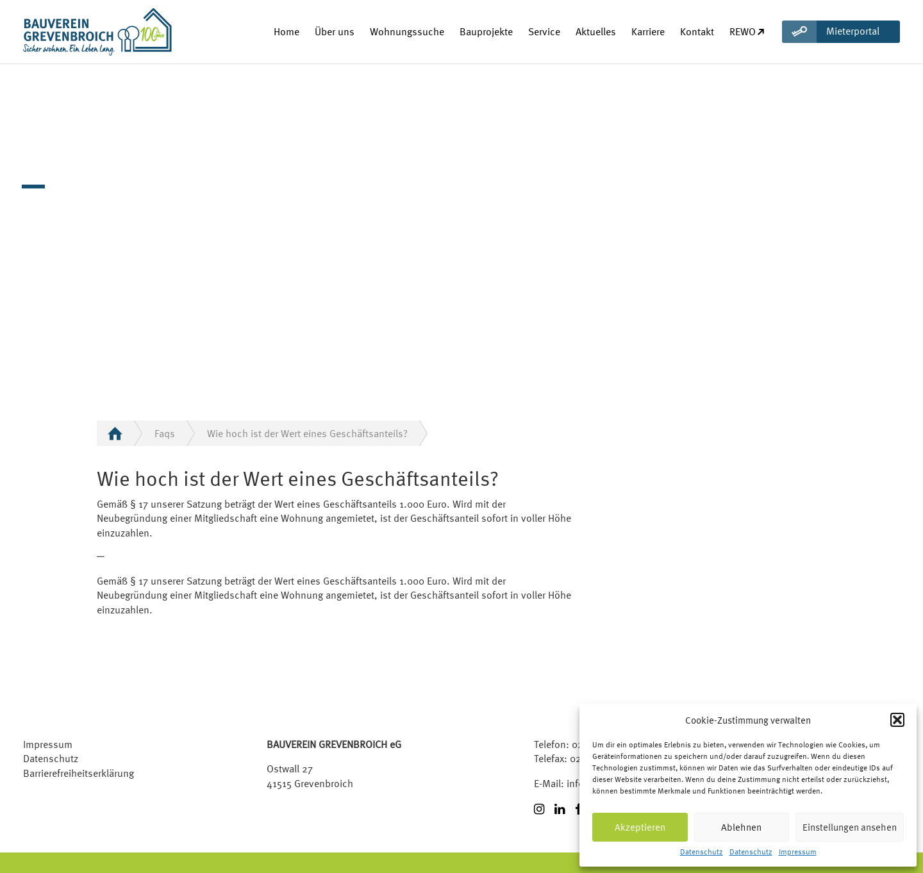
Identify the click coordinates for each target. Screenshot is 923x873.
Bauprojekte (486, 31)
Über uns (334, 31)
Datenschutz (701, 852)
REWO (747, 31)
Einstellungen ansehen (849, 827)
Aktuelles (596, 31)
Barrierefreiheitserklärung (78, 773)
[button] (897, 719)
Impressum (798, 852)
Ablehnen (741, 827)
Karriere (648, 31)
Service (544, 31)
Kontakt (697, 31)
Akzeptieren (640, 827)
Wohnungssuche (407, 31)
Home (286, 31)
